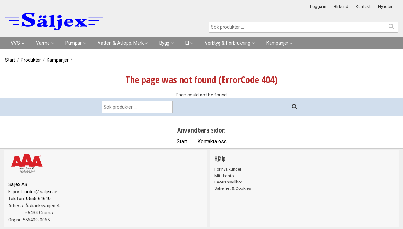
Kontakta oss (212, 141)
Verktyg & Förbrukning (227, 43)
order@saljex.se (40, 191)
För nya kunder (227, 169)
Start (10, 60)
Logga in (318, 6)
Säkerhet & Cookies (232, 188)
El (187, 43)
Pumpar (73, 43)
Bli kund (341, 6)
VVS (15, 43)
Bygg (164, 43)
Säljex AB (17, 184)
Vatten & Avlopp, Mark (121, 43)
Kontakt (363, 6)
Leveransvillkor (228, 181)
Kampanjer (277, 43)
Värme (43, 43)
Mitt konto (224, 175)
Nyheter (385, 6)
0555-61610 (38, 198)
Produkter (31, 60)
